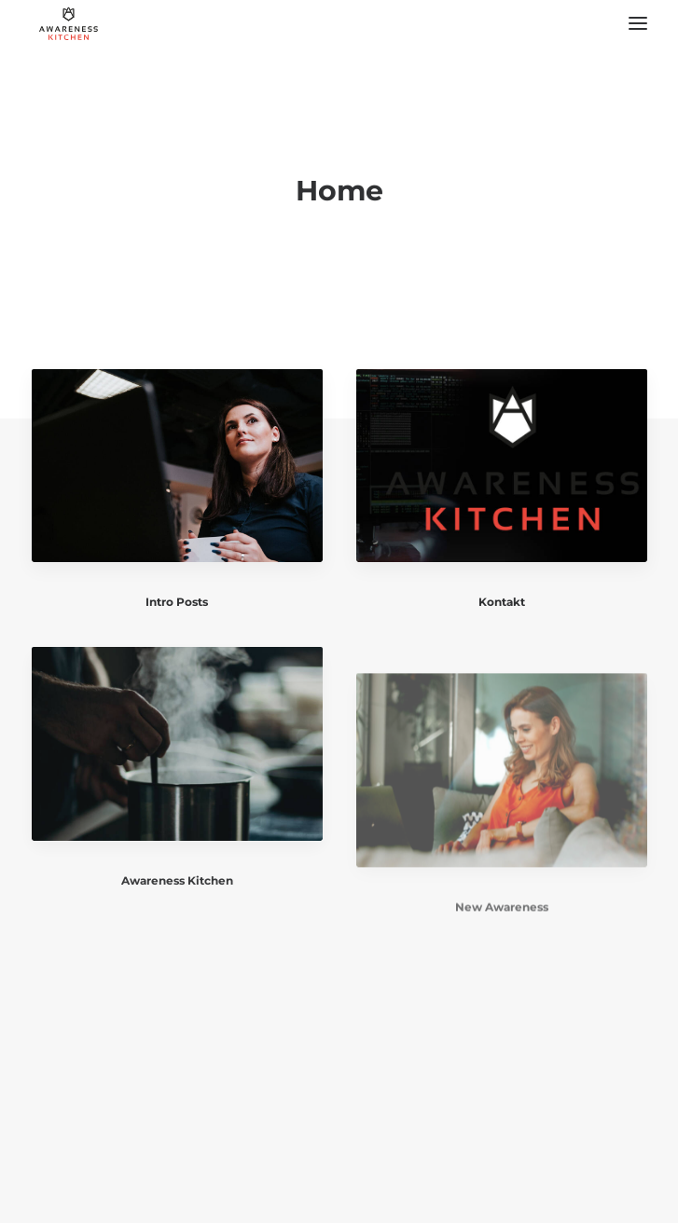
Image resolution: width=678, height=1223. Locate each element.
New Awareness (501, 948)
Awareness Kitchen (177, 893)
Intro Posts (176, 602)
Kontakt (501, 604)
